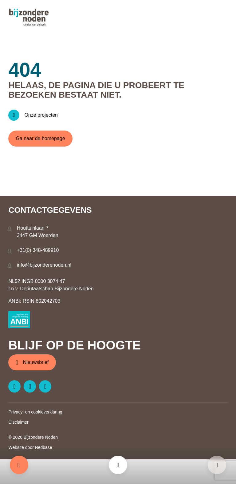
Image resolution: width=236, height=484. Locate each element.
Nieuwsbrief (36, 362)
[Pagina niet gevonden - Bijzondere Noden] (217, 465)
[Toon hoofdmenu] (118, 465)
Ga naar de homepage (40, 138)
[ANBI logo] (19, 319)
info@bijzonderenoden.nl (44, 265)
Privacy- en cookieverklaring (35, 411)
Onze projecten (41, 115)
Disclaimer (18, 422)
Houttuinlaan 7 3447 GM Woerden (37, 231)
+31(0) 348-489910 (38, 250)
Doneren (19, 465)
